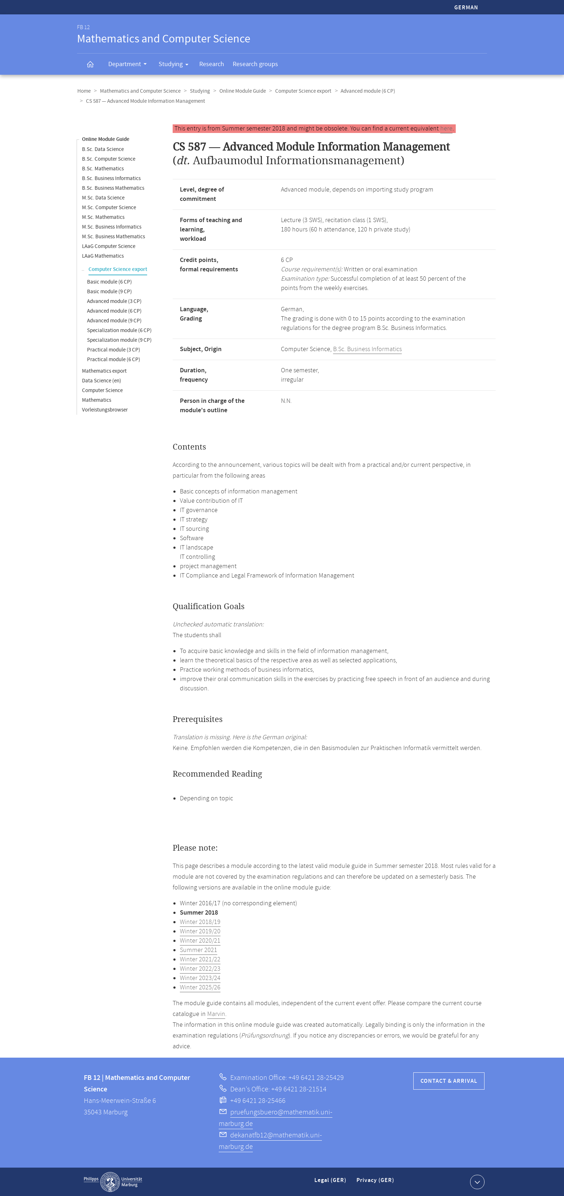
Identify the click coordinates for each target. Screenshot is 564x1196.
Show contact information (476, 1181)
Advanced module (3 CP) (114, 301)
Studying (176, 65)
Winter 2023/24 (200, 978)
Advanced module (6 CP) (364, 91)
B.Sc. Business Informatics (111, 178)
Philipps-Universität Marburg (113, 1182)
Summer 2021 (198, 950)
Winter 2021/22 (200, 959)
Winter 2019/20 (200, 931)
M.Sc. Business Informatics (111, 226)
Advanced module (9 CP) (114, 320)
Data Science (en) (101, 380)
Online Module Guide (240, 91)
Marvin (216, 1013)
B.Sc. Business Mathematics (113, 187)
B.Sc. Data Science (103, 149)
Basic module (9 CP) (109, 291)
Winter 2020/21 (200, 940)
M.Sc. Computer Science (109, 207)
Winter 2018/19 (200, 921)
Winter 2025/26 (200, 987)
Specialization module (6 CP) (119, 330)
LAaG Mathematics (103, 255)
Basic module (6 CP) (109, 281)
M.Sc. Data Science (103, 197)
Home (83, 91)
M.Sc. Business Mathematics (113, 236)
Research (211, 64)
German (466, 8)
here (446, 128)
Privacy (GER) (375, 1183)
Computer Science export (300, 91)
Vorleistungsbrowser (105, 409)
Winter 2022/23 (200, 968)
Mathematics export (104, 370)
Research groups (255, 64)
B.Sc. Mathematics (103, 168)
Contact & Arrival (448, 1081)
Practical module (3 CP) (113, 349)
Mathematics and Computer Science (139, 91)
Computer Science (102, 390)
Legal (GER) (331, 1183)
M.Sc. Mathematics (103, 216)
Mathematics (96, 399)
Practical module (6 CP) (113, 359)
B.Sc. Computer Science (108, 158)
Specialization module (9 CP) (119, 339)
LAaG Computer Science (108, 246)
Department (129, 65)
